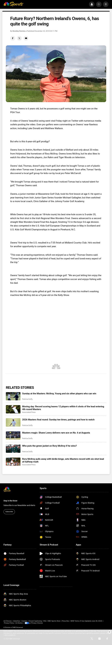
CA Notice (19, 623)
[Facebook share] (12, 38)
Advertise (16, 621)
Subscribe (9, 511)
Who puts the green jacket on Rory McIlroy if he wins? (49, 445)
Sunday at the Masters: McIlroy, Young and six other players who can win (59, 393)
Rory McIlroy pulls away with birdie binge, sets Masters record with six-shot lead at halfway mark (63, 460)
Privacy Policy (9, 623)
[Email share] (26, 38)
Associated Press (28, 412)
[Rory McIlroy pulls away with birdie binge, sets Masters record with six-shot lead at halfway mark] (13, 462)
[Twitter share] (19, 38)
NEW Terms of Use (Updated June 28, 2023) (86, 621)
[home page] (13, 4)
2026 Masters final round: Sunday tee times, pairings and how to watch (58, 419)
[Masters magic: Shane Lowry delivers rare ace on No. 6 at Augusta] (13, 435)
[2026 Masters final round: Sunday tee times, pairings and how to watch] (13, 422)
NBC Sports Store (54, 621)
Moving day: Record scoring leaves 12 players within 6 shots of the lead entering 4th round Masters (63, 408)
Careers (24, 621)
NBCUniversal (18, 627)
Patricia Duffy (27, 399)
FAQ (44, 621)
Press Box (65, 621)
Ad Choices (8, 621)
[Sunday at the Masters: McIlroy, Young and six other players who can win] (13, 396)
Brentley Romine (19, 31)
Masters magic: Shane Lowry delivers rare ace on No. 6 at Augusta (56, 432)
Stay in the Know (10, 501)
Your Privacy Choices (37, 623)
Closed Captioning (35, 621)
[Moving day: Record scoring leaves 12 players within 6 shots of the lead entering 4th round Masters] (13, 409)
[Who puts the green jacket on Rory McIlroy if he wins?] (13, 448)
